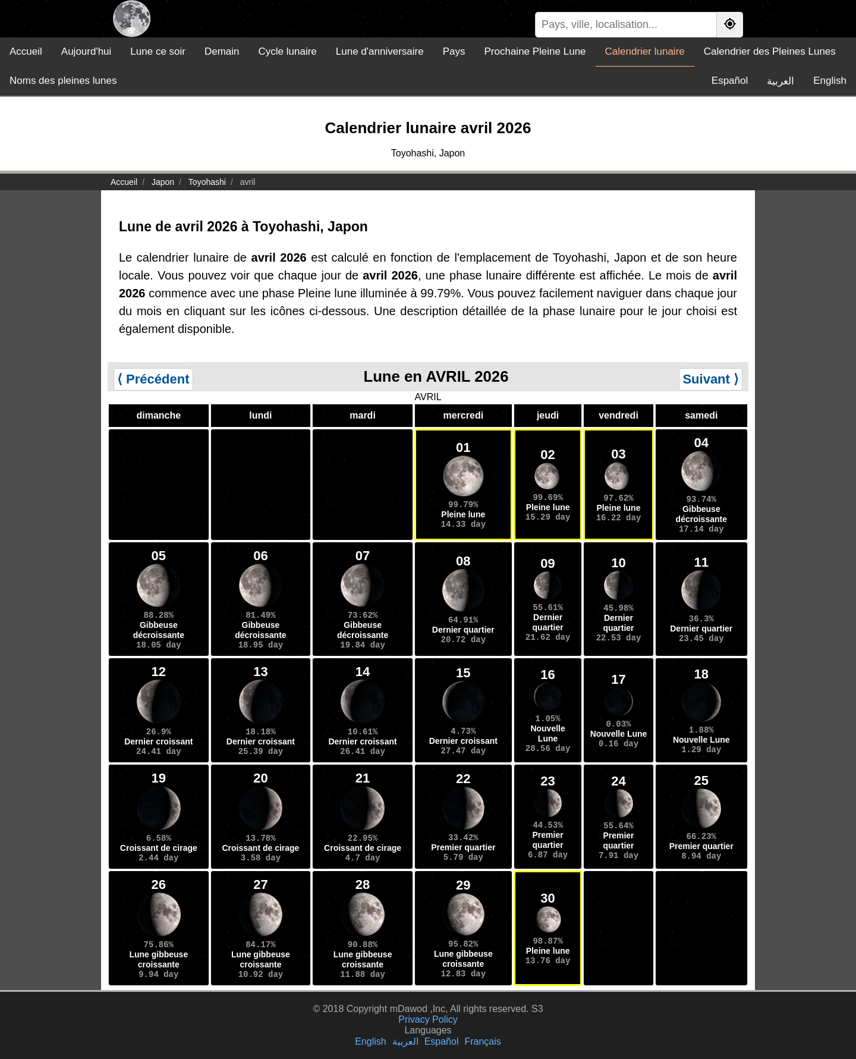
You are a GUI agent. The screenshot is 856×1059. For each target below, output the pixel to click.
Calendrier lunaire (645, 51)
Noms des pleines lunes (63, 80)
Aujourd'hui (86, 51)
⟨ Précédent (153, 379)
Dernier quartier (463, 629)
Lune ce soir (157, 51)
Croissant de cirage (158, 848)
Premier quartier (463, 847)
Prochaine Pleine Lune (535, 51)
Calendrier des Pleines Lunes (770, 51)
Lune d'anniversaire (380, 51)
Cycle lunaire (288, 51)
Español (730, 80)
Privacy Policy (428, 1019)
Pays (454, 51)
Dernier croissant (158, 741)
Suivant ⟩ (710, 379)
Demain (222, 51)
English (829, 80)
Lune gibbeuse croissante (158, 959)
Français (482, 1041)
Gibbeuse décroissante (701, 514)
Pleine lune (463, 514)
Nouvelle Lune (547, 733)
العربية (780, 81)
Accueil (26, 51)
